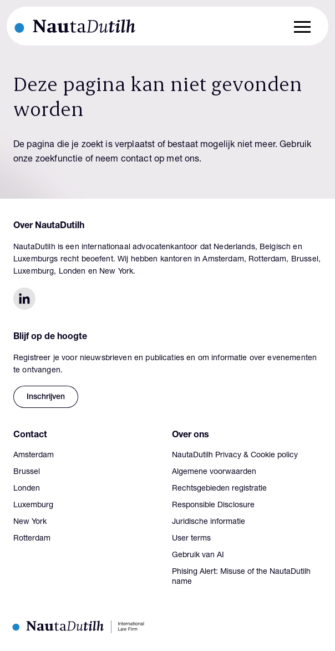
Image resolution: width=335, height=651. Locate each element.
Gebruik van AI (198, 555)
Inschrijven (46, 397)
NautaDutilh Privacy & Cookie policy (235, 456)
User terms (191, 539)
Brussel (26, 472)
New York (30, 522)
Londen (26, 489)
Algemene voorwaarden (214, 472)
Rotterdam (31, 539)
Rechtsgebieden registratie (219, 489)
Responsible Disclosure (213, 505)
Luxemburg (33, 505)
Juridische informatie (208, 522)
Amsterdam (33, 456)
